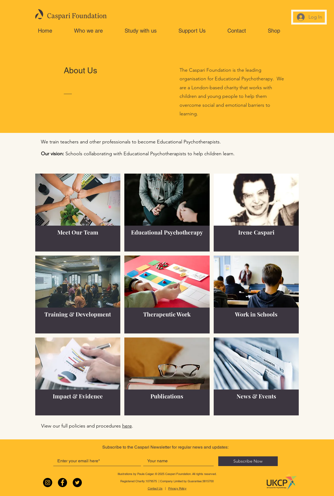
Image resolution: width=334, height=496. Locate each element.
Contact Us (155, 488)
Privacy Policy (177, 488)
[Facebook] (62, 482)
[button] (96, 30)
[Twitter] (77, 482)
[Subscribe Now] (248, 461)
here (127, 426)
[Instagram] (47, 482)
